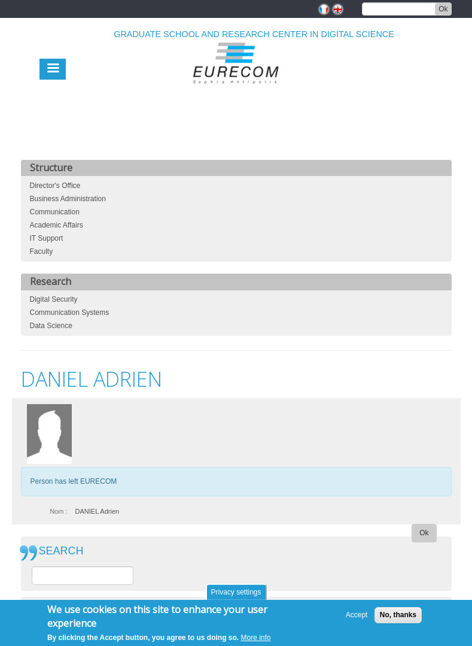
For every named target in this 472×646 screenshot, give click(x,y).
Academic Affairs (56, 225)
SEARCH (61, 551)
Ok (442, 9)
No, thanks (398, 618)
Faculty (41, 251)
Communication (55, 212)
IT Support (46, 238)
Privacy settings (236, 595)
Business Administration (68, 199)
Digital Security (54, 299)
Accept (357, 618)
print (443, 343)
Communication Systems (69, 312)
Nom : (58, 511)
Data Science (51, 326)
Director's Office (55, 185)
